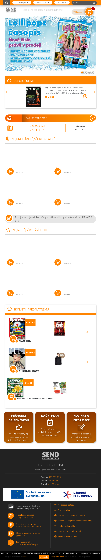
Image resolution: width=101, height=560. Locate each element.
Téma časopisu (21, 2)
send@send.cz (54, 484)
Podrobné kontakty (66, 525)
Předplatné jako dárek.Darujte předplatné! (25, 516)
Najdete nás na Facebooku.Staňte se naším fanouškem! (28, 525)
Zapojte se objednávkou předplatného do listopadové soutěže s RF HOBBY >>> (54, 219)
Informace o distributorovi (69, 531)
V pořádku (44, 557)
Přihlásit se (77, 12)
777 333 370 (37, 130)
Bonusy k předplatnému (28, 309)
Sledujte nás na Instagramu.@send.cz (28, 534)
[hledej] (94, 3)
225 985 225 (37, 126)
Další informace (57, 556)
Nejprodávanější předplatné (30, 139)
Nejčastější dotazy (66, 504)
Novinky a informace (67, 510)
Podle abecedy (42, 2)
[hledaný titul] (82, 3)
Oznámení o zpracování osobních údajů (75, 520)
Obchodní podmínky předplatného (72, 515)
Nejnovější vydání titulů (27, 230)
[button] (6, 92)
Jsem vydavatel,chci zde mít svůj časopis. (27, 543)
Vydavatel (61, 2)
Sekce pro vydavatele (67, 536)
